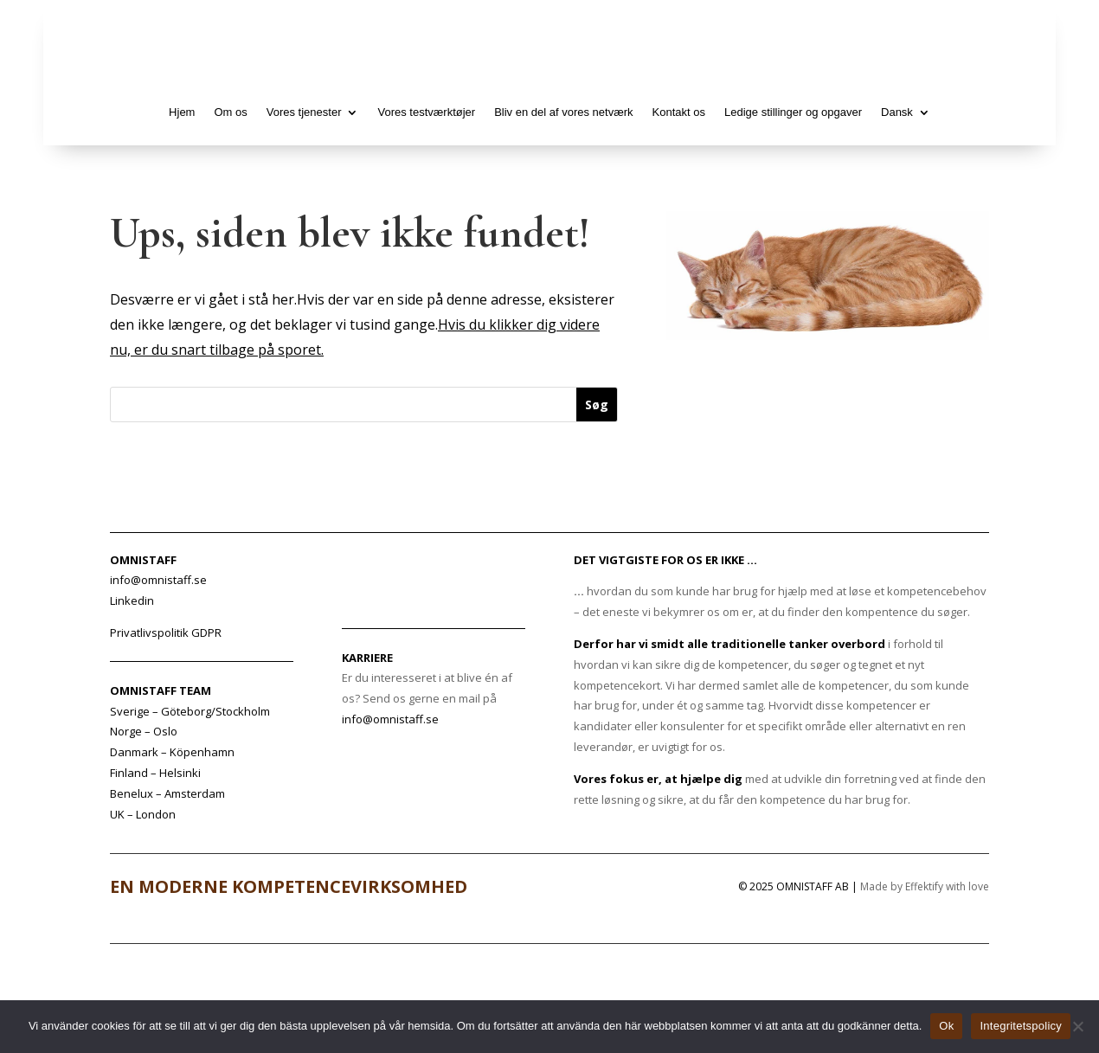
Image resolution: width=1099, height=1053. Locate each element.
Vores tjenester (304, 112)
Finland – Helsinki (155, 772)
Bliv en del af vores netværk (563, 112)
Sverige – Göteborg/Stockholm (190, 711)
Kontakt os (678, 112)
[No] (1077, 1026)
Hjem (182, 112)
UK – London (143, 814)
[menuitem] (905, 112)
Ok (946, 1025)
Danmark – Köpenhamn (172, 752)
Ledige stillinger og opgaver (793, 112)
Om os (230, 112)
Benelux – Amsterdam (167, 793)
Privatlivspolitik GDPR (166, 632)
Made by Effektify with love (924, 886)
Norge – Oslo (143, 731)
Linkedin (132, 600)
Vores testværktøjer (426, 112)
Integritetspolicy (1021, 1025)
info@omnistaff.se (390, 719)
